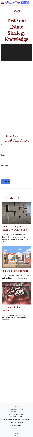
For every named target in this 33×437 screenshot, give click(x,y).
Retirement (16, 429)
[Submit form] (5, 181)
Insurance (16, 435)
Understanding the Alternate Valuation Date (14, 228)
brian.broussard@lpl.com (16, 422)
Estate (16, 433)
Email (3, 155)
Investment (16, 431)
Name (3, 144)
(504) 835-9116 (18, 409)
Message (4, 166)
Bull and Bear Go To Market (16, 270)
